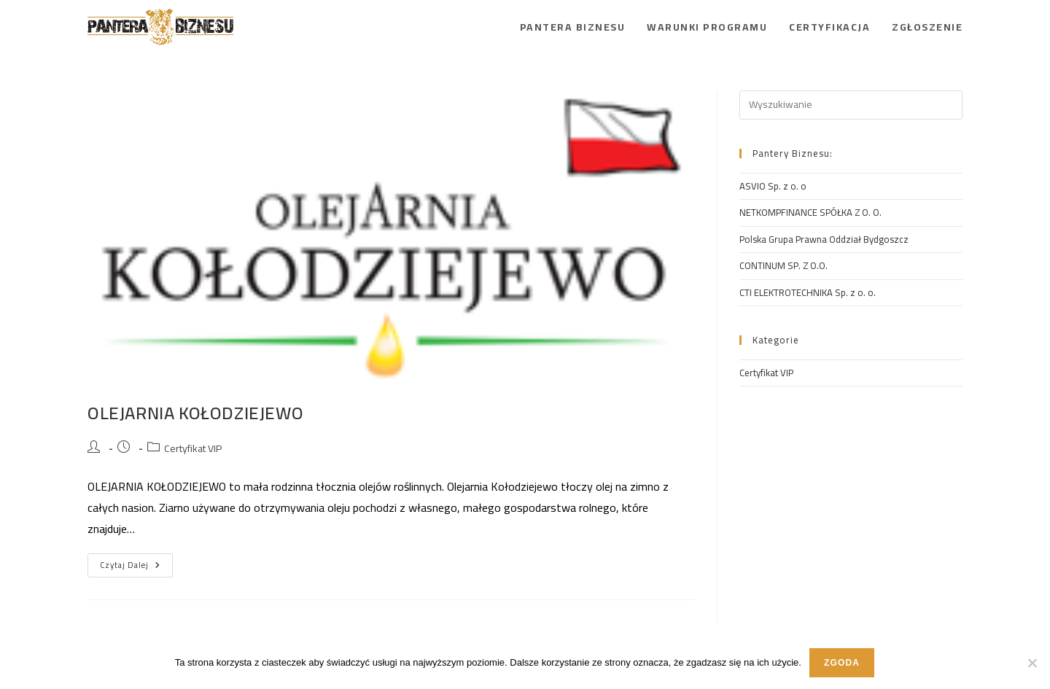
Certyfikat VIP (193, 448)
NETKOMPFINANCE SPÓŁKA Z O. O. (810, 212)
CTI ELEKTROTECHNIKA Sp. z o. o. (807, 292)
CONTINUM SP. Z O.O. (783, 265)
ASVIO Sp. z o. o (772, 186)
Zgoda (842, 663)
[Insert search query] (850, 105)
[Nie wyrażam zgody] (1031, 662)
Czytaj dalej (136, 562)
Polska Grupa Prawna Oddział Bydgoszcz (824, 239)
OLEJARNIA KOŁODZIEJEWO (195, 413)
